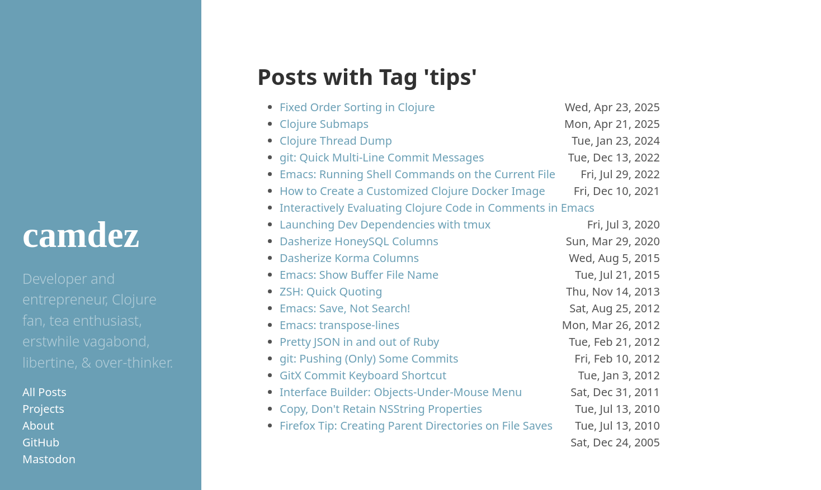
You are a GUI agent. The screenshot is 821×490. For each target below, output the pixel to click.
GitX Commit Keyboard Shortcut (363, 375)
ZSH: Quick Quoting (331, 291)
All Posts (44, 391)
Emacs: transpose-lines (339, 324)
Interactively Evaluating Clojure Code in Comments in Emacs (437, 207)
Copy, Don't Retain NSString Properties (381, 408)
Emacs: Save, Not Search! (345, 308)
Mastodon (49, 459)
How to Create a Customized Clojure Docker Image (412, 190)
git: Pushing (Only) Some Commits (369, 358)
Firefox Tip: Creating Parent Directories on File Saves (416, 425)
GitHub (40, 442)
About (38, 425)
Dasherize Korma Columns (349, 257)
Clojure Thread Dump (336, 140)
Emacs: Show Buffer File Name (359, 274)
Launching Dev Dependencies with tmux (385, 224)
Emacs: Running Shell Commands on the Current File (417, 174)
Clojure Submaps (324, 123)
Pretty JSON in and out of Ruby (359, 341)
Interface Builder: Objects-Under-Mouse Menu (401, 391)
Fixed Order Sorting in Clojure (357, 107)
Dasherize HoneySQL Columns (359, 241)
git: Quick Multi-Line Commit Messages (382, 157)
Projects (43, 408)
